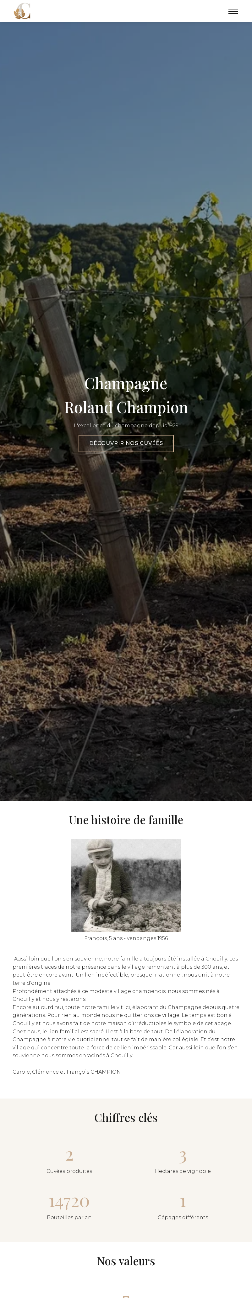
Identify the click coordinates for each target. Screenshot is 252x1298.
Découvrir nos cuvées (126, 443)
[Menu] (233, 11)
